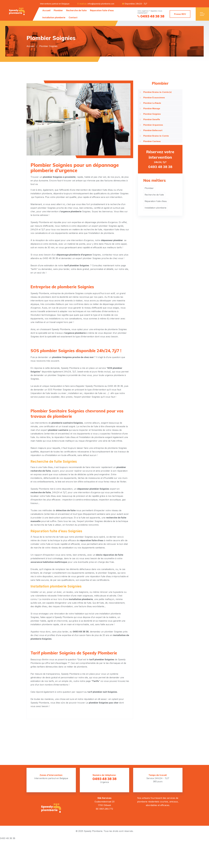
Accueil (46, 10)
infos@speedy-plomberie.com (101, 4)
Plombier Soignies (152, 114)
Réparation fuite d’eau (102, 10)
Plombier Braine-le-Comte (156, 136)
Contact (73, 17)
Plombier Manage (151, 108)
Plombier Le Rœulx (152, 103)
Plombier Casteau (152, 141)
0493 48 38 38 (151, 16)
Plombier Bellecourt (152, 130)
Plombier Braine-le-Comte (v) (157, 92)
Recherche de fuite (76, 10)
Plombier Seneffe (151, 119)
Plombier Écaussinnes (154, 97)
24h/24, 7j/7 (160, 159)
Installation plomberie (53, 17)
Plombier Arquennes (153, 125)
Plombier (58, 10)
